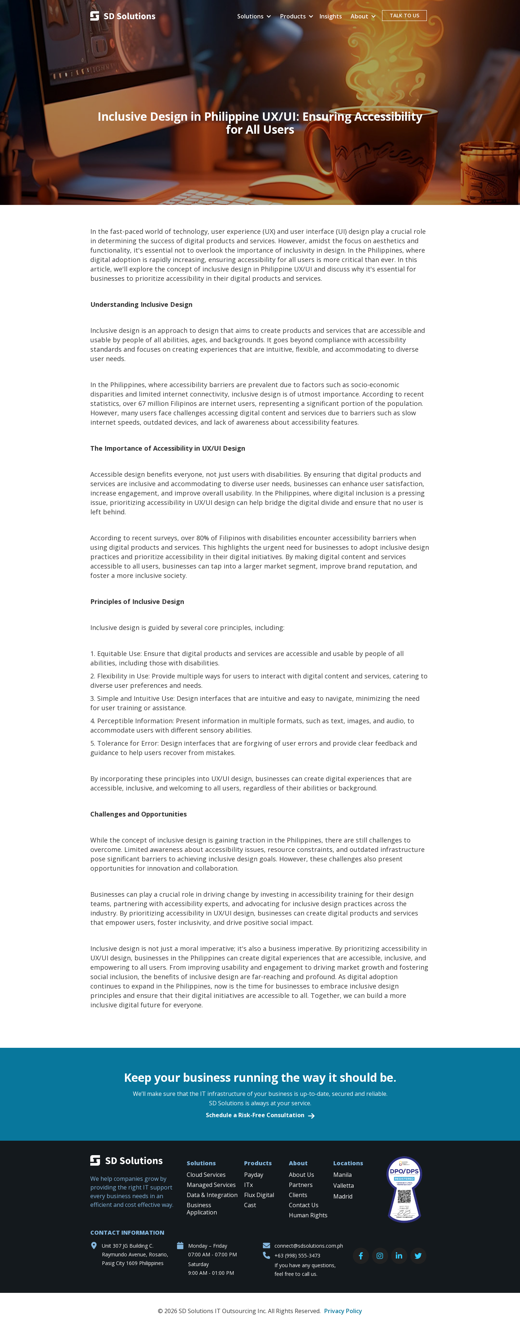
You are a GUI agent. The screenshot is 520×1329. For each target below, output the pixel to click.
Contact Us (303, 1205)
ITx (248, 1185)
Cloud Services (206, 1175)
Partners (301, 1185)
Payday (253, 1175)
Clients (298, 1195)
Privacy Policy (343, 1311)
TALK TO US (404, 15)
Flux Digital (259, 1195)
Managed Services (211, 1185)
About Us (301, 1175)
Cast (250, 1205)
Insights (331, 16)
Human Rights (308, 1215)
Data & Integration (212, 1195)
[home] (122, 17)
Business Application (202, 1208)
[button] (253, 16)
